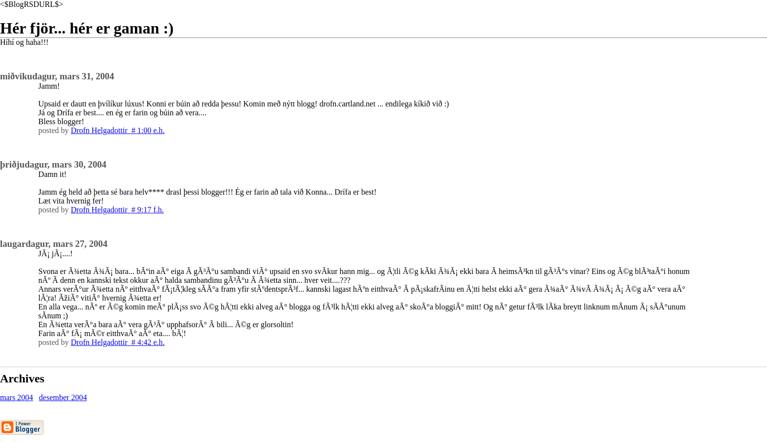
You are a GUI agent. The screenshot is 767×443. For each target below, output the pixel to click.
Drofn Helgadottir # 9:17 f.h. (117, 209)
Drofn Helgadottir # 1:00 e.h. (118, 130)
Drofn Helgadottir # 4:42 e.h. (118, 342)
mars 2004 (16, 397)
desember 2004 (63, 397)
